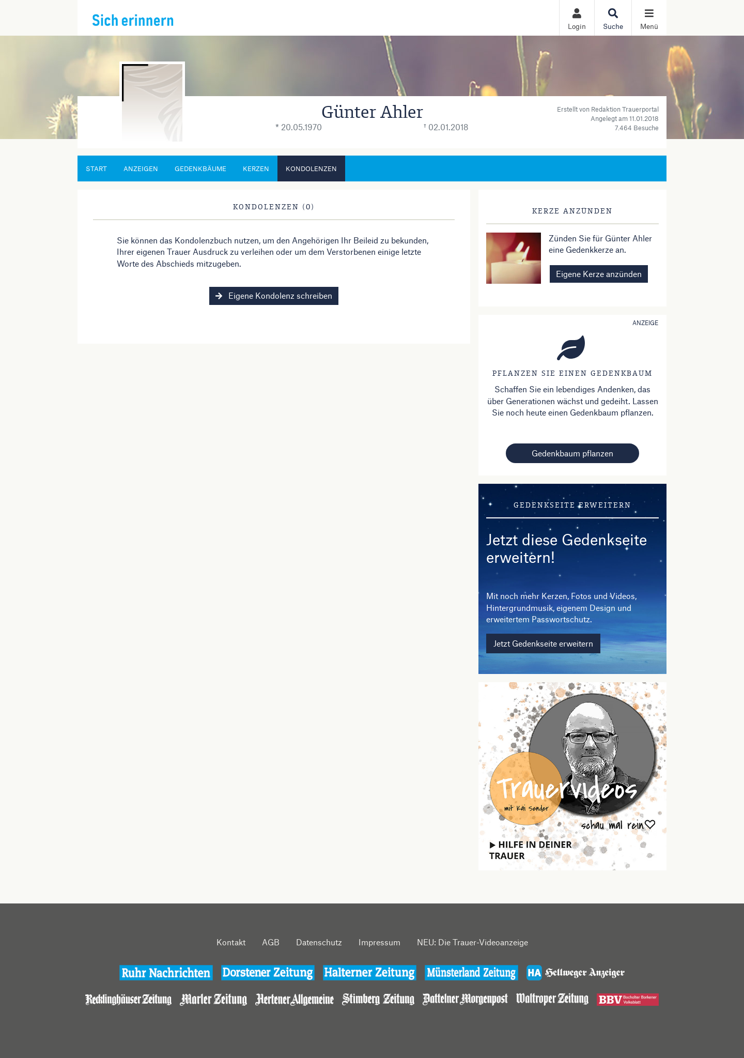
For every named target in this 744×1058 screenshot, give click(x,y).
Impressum (379, 942)
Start (96, 168)
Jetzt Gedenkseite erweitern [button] (543, 643)
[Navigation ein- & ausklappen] (649, 18)
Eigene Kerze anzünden (599, 274)
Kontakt (230, 942)
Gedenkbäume (200, 168)
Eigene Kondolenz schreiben (273, 295)
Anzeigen (140, 168)
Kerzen (256, 168)
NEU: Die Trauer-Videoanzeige (472, 942)
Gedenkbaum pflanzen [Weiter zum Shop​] (572, 453)
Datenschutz (319, 942)
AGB (271, 942)
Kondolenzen (311, 168)
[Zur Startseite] (155, 17)
